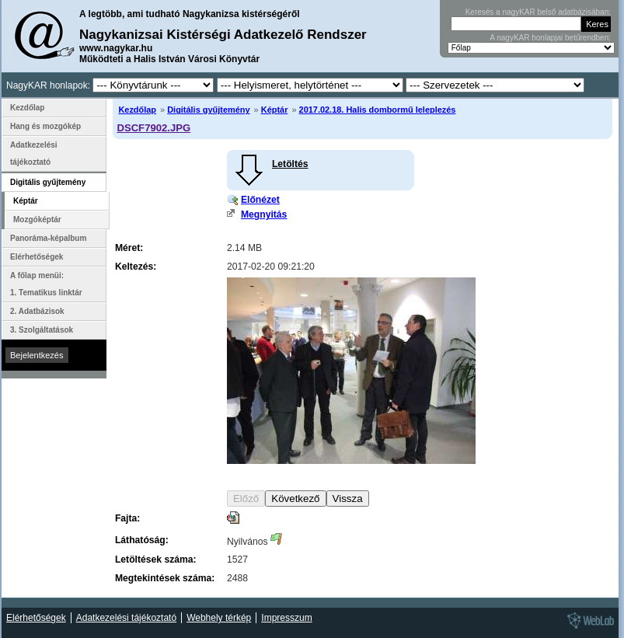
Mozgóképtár (37, 219)
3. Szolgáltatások (41, 330)
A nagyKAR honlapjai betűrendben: (550, 37)
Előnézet (260, 199)
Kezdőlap (137, 109)
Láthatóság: (142, 540)
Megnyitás (264, 214)
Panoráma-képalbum (48, 238)
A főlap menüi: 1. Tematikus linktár (46, 284)
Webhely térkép (219, 617)
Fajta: (127, 518)
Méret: (129, 247)
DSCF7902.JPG (153, 128)
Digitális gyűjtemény (208, 109)
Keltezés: (135, 266)
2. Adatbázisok (37, 311)
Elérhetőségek (36, 257)
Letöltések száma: (156, 559)
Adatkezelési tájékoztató (34, 153)
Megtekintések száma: (164, 578)
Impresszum (286, 617)
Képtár (274, 109)
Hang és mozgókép (45, 126)
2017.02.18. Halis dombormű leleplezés (377, 109)
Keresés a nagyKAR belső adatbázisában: (538, 12)
